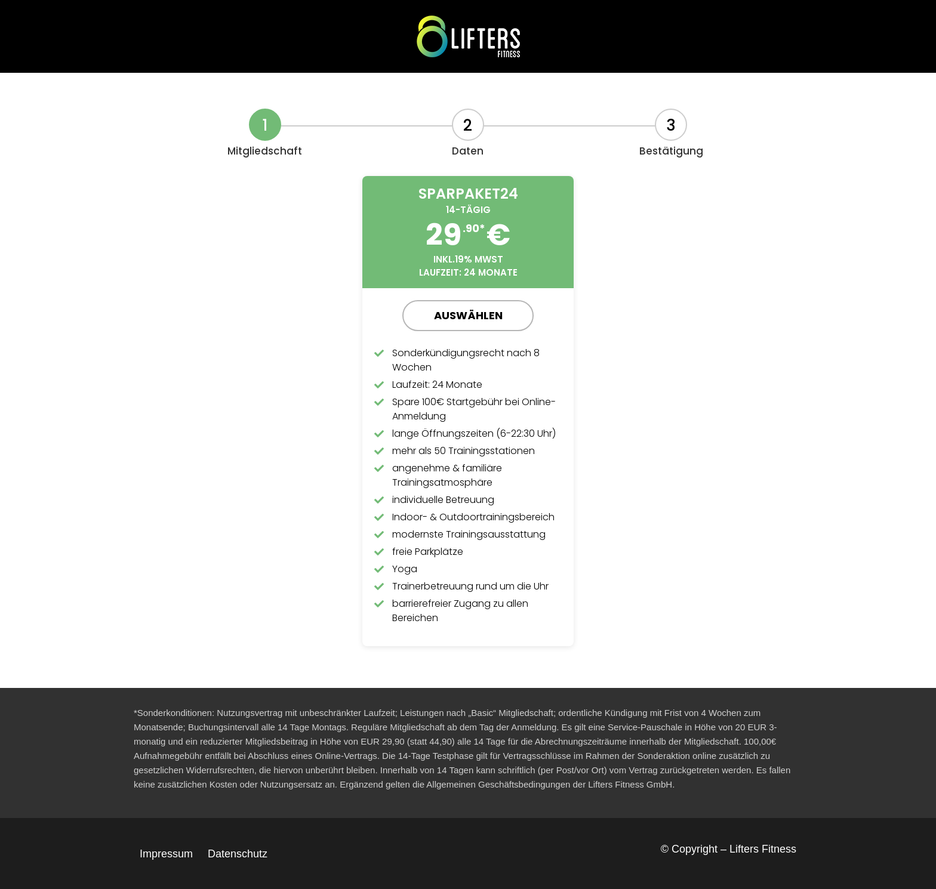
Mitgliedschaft (264, 151)
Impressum (166, 854)
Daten (468, 151)
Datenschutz (237, 854)
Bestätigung (671, 151)
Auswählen (468, 315)
